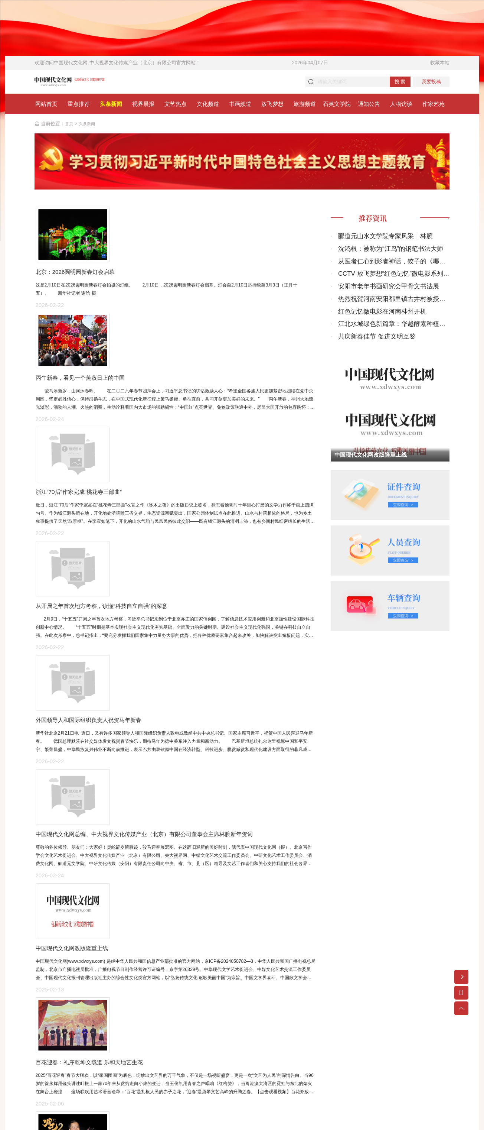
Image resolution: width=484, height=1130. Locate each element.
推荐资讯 (379, 223)
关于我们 (338, 1069)
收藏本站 (439, 62)
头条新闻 (89, 127)
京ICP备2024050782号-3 (174, 1058)
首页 (70, 127)
